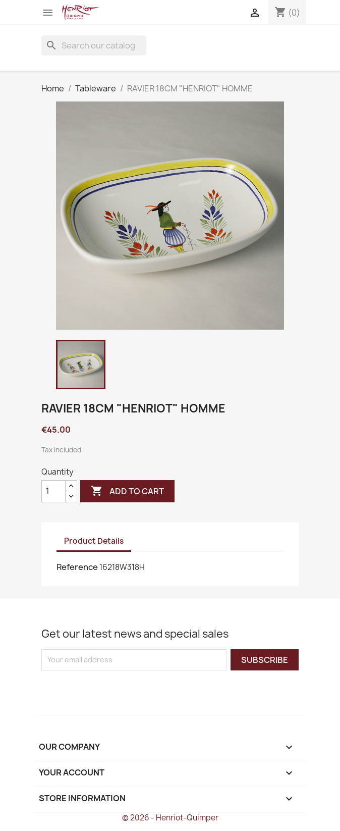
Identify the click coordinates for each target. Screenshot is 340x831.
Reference (77, 567)
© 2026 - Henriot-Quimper (170, 817)
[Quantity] (53, 491)
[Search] (93, 45)
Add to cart (127, 491)
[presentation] (125, 690)
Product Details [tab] (94, 541)
